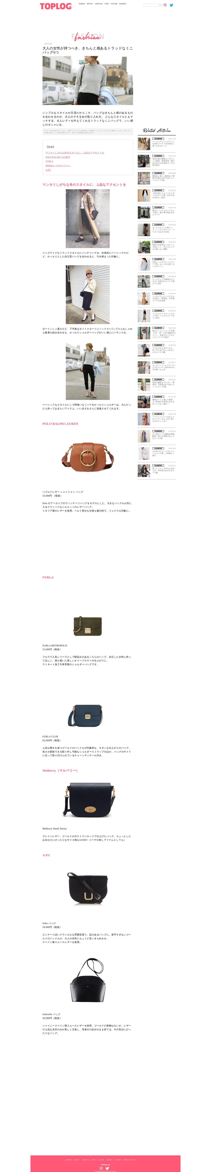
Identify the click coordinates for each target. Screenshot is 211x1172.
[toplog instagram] (167, 5)
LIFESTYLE (99, 4)
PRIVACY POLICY (130, 1160)
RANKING (122, 4)
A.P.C (48, 170)
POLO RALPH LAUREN (58, 157)
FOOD (107, 4)
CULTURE (114, 4)
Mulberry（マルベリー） (58, 165)
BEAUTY (90, 4)
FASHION (82, 4)
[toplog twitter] (173, 5)
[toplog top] (55, 6)
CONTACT (118, 1160)
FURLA (49, 161)
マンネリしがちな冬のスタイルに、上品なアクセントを (75, 152)
